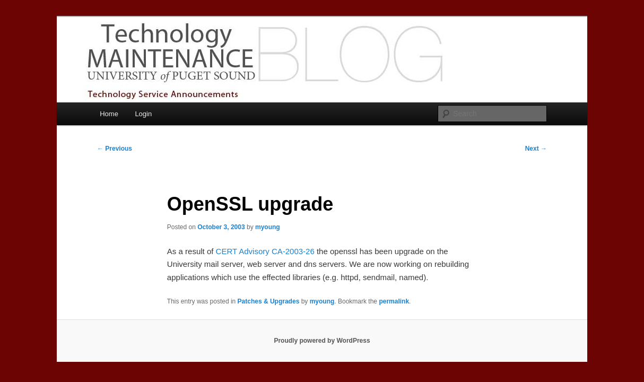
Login (143, 114)
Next (536, 148)
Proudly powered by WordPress (322, 340)
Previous (114, 148)
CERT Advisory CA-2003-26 (265, 251)
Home (109, 114)
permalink (394, 301)
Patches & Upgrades (269, 301)
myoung (267, 227)
